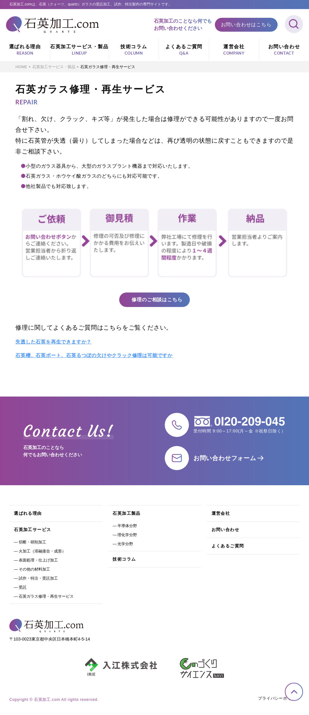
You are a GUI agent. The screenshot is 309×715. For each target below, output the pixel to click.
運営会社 (234, 50)
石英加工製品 (126, 513)
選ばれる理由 (25, 50)
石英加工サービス (32, 529)
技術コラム (134, 50)
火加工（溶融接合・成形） (42, 551)
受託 (23, 587)
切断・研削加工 (32, 542)
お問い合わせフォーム (224, 458)
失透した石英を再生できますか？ (53, 341)
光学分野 (125, 544)
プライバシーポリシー (279, 698)
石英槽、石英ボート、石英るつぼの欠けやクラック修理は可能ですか (94, 355)
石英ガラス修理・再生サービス (46, 596)
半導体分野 (127, 526)
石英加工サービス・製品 (79, 50)
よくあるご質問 (184, 50)
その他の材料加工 (34, 569)
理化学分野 (127, 535)
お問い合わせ (284, 50)
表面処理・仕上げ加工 (38, 560)
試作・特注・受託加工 (38, 578)
